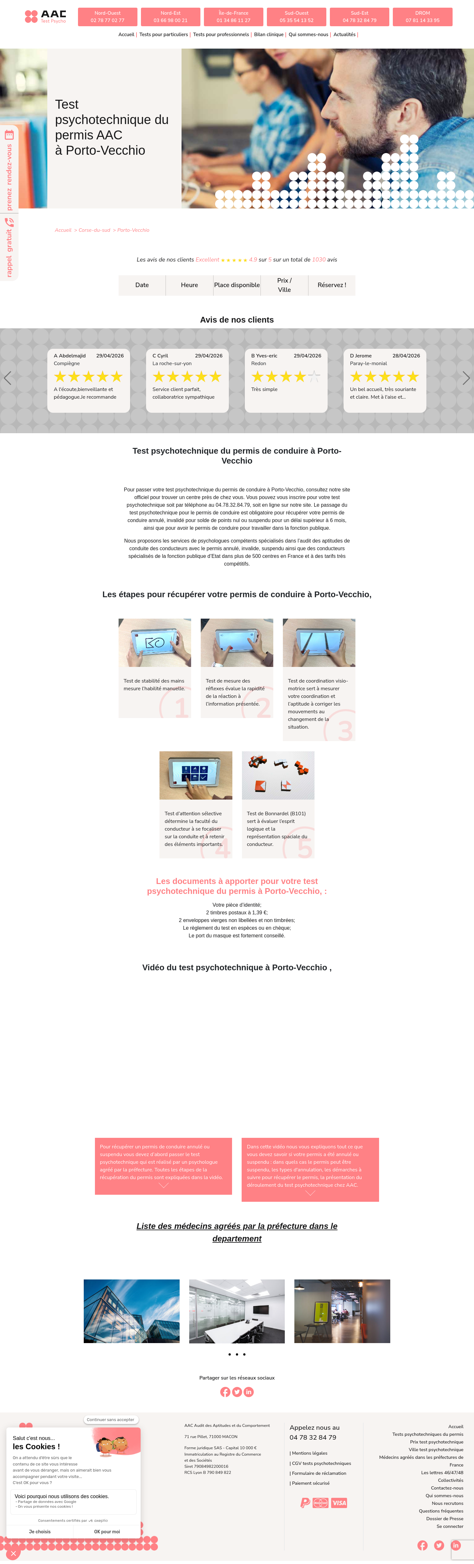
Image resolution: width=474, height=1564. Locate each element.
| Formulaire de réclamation (318, 1473)
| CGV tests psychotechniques (320, 1463)
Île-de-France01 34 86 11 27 (234, 17)
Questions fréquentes (441, 1511)
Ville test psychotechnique (436, 1449)
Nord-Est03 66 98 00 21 (171, 17)
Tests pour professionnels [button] (221, 34)
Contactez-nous (447, 1488)
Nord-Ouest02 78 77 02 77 (108, 17)
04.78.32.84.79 (233, 505)
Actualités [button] (344, 34)
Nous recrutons (447, 1503)
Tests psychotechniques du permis (427, 1434)
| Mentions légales (308, 1453)
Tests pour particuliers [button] (163, 34)
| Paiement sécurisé (310, 1483)
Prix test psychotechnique (436, 1442)
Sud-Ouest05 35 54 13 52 (297, 17)
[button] (7, 378)
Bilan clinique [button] (269, 34)
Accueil (127, 34)
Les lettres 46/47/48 (442, 1472)
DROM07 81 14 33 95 (423, 17)
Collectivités (450, 1480)
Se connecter (450, 1526)
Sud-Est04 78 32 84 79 (360, 17)
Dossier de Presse (444, 1518)
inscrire (297, 497)
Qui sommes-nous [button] (308, 34)
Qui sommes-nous (444, 1495)
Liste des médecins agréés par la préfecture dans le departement (237, 1232)
